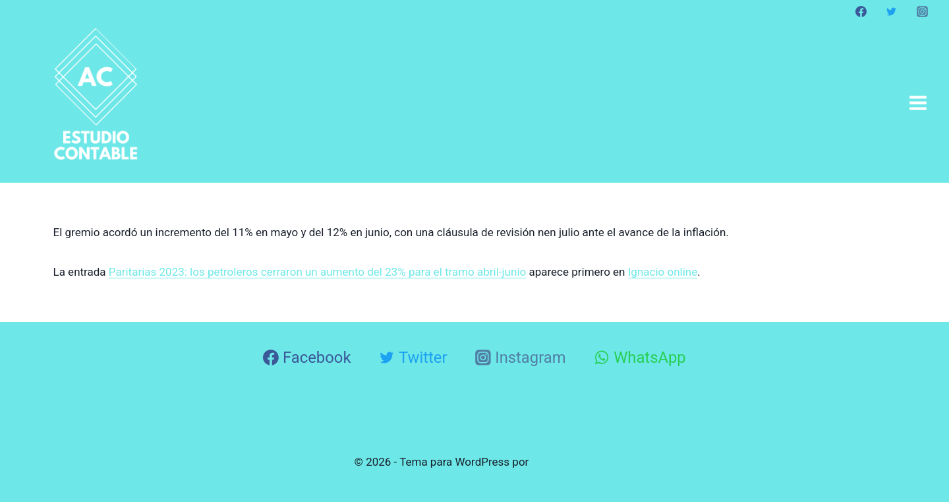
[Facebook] (861, 11)
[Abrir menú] (917, 102)
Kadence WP (563, 461)
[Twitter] (891, 11)
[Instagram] (922, 11)
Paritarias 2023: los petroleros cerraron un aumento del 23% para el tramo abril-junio (317, 271)
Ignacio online (663, 271)
